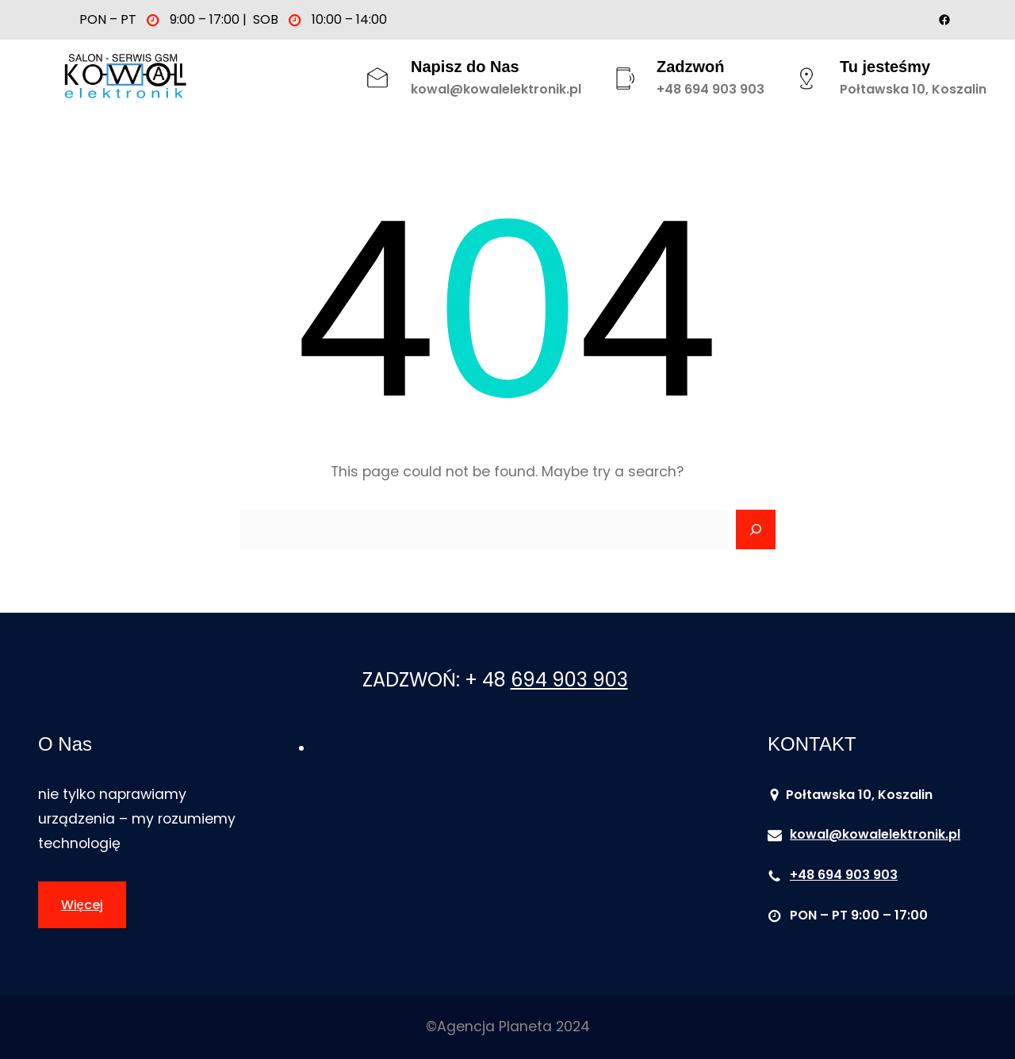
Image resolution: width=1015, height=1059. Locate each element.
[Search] (756, 529)
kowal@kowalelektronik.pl (496, 89)
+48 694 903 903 (710, 89)
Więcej (82, 905)
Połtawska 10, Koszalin (913, 89)
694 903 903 (569, 680)
